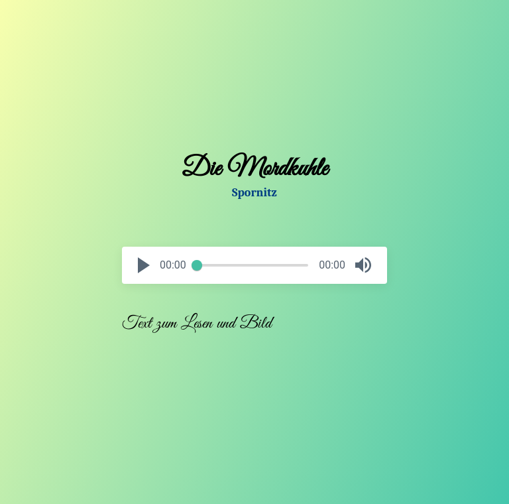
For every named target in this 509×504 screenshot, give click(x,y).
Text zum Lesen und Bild (197, 323)
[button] (144, 265)
